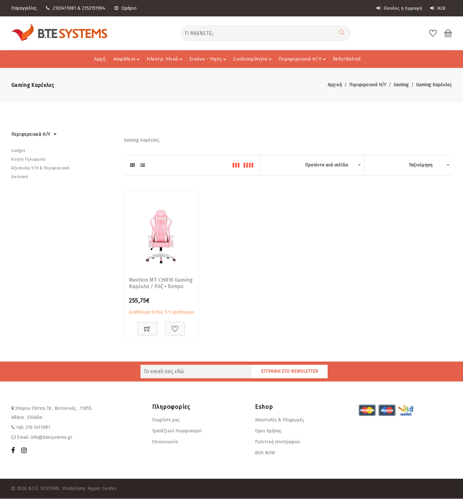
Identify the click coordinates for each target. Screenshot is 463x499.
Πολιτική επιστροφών (277, 442)
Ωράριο (125, 8)
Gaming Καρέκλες (434, 85)
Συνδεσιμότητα (253, 58)
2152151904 (93, 8)
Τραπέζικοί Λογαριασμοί (177, 431)
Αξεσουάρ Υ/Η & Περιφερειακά (40, 168)
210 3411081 (37, 427)
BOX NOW (265, 453)
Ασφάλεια (127, 58)
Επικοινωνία (165, 442)
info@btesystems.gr (51, 437)
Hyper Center (102, 489)
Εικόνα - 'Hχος (208, 58)
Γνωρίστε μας (166, 420)
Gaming (401, 85)
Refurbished (347, 59)
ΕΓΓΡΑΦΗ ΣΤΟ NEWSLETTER (289, 371)
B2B (438, 8)
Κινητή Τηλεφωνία (28, 159)
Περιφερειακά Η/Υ (303, 58)
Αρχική (335, 85)
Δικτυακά (19, 176)
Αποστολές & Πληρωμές (279, 420)
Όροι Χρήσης (268, 431)
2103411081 (64, 8)
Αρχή (99, 59)
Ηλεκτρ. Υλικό (166, 58)
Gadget (18, 150)
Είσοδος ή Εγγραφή (399, 8)
